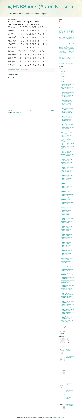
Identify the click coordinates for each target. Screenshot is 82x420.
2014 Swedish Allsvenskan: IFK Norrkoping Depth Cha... (67, 96)
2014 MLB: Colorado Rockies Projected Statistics (66, 235)
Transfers (72, 59)
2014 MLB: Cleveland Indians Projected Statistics (66, 238)
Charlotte (60, 31)
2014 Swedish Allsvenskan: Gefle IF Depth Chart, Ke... (67, 109)
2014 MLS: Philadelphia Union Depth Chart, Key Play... (66, 289)
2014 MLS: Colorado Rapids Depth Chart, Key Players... (67, 313)
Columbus (60, 33)
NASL (63, 44)
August (62, 76)
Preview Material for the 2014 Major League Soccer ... (67, 267)
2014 (61, 70)
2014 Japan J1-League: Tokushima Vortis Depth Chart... (67, 141)
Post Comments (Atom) (17, 112)
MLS (72, 43)
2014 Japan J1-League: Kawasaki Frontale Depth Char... (67, 157)
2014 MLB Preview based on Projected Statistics (66, 176)
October (62, 73)
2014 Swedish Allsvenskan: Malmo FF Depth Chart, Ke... (67, 90)
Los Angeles (69, 42)
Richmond (65, 53)
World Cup (63, 63)
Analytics (62, 27)
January (62, 327)
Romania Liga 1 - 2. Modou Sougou (69, 350)
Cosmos (64, 33)
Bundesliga (60, 30)
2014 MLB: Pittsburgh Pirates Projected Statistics (66, 200)
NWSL (60, 47)
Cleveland (68, 32)
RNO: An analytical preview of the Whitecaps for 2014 (67, 259)
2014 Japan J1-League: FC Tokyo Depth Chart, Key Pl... (67, 168)
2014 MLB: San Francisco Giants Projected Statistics (67, 195)
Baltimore (72, 27)
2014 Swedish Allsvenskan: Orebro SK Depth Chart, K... (67, 85)
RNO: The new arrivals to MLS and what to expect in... (67, 324)
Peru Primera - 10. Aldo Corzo (69, 377)
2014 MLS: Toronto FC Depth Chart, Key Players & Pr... (66, 273)
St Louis (72, 57)
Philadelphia (66, 48)
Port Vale (64, 49)
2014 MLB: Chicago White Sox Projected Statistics (66, 243)
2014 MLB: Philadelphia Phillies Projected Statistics (67, 203)
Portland (68, 49)
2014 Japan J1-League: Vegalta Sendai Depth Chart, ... (67, 136)
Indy (59, 39)
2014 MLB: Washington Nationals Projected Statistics (67, 179)
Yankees (71, 63)
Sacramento (72, 53)
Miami (61, 43)
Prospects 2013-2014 (71, 52)
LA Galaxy (68, 40)
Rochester (68, 53)
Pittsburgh (70, 48)
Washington (60, 62)
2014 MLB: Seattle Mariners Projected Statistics (66, 192)
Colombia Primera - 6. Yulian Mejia (70, 364)
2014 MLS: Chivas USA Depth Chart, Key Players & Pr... (66, 316)
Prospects (65, 52)
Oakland (64, 47)
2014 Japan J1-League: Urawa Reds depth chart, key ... (66, 139)
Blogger (63, 417)
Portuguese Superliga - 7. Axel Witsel (70, 357)
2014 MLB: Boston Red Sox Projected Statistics (66, 249)
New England (69, 44)
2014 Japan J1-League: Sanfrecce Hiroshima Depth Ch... (67, 147)
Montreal (60, 44)
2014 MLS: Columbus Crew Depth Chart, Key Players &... (67, 310)
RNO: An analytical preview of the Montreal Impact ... (67, 262)
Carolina (68, 30)
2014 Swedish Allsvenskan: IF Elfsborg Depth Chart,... (66, 115)
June (62, 79)
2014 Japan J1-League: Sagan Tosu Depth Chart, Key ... (66, 149)
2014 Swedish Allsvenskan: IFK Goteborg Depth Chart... (67, 99)
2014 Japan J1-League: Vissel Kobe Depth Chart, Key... (66, 131)
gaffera (55, 417)
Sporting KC (68, 57)
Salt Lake (63, 54)
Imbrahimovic (72, 38)
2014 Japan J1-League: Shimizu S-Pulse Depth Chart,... (67, 144)
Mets (59, 43)
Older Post (52, 110)
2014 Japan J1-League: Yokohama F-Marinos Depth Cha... (67, 128)
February (63, 326)
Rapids (60, 53)
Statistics (60, 58)
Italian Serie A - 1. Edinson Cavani (69, 371)
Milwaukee (64, 43)
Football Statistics (62, 37)
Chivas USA (61, 32)
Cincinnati (65, 32)
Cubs (71, 33)
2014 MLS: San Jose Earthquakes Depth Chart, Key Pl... (67, 281)
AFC (59, 27)
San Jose (64, 56)
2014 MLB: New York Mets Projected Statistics (66, 211)
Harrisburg (60, 38)
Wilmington (60, 63)
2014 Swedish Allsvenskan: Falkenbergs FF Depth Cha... (67, 112)
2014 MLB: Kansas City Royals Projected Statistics (66, 227)
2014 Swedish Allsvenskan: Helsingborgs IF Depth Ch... (66, 101)
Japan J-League (66, 39)
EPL (63, 36)
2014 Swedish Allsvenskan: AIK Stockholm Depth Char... (67, 125)
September (63, 74)
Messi (73, 42)
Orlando (60, 48)
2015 (61, 68)
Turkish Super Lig (62, 60)
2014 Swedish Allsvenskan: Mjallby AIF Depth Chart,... (67, 88)
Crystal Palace (67, 33)
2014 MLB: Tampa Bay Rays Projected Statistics (66, 187)
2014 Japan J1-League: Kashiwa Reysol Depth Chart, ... (67, 160)
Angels (65, 27)
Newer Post (10, 110)
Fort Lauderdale (69, 37)
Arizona (67, 27)
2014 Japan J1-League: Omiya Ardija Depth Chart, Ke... (66, 152)
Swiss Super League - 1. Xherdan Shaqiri (70, 405)
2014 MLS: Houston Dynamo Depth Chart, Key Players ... (67, 302)
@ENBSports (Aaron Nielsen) (40, 6)
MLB (70, 43)
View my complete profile (63, 22)
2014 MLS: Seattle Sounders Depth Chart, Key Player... (67, 278)
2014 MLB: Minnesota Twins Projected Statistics (66, 214)
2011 (61, 333)
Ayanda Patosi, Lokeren (68, 398)
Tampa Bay (64, 59)
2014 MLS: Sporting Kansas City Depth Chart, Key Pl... (67, 275)
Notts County (72, 46)
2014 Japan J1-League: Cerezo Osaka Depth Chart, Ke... (67, 171)
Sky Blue (63, 57)
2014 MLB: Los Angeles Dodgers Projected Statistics (67, 222)
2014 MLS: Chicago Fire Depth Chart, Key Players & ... (66, 318)
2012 (61, 331)
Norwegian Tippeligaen (65, 46)
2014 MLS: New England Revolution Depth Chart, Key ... (67, 294)
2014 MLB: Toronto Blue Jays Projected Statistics (66, 182)
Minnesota (67, 43)
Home (31, 110)
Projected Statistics (66, 51)
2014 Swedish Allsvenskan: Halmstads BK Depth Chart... (67, 104)
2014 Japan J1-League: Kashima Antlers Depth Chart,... (67, 163)
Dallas (73, 33)
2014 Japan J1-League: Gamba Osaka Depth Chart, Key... (67, 165)
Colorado (72, 32)
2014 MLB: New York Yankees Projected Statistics (66, 208)
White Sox (72, 62)
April (62, 81)
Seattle (67, 56)
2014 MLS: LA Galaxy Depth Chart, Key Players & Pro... (67, 299)
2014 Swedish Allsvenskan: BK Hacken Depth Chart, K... (66, 107)
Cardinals (64, 30)
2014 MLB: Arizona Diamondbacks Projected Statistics (67, 257)
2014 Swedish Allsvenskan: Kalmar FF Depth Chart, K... (67, 93)
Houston (68, 38)
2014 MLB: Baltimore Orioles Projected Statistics (66, 251)
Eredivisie (66, 36)
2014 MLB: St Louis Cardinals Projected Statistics (66, 190)
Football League (71, 36)
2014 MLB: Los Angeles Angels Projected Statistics (67, 224)
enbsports (62, 21)
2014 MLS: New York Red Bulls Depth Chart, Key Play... (67, 291)
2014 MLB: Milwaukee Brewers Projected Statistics (66, 216)
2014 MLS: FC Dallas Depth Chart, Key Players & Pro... (67, 305)
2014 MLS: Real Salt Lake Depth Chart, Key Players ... (67, 283)
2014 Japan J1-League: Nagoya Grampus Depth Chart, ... (67, 155)
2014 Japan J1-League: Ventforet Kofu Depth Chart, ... (67, 133)
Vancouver (72, 60)
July (62, 78)
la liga (73, 40)
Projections (60, 52)
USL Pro (68, 60)
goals (73, 37)
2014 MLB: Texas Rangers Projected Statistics (66, 184)
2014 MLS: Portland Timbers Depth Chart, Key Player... (67, 286)
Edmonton (60, 36)
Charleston (72, 30)
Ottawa (62, 48)
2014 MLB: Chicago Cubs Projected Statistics (65, 246)
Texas (67, 59)
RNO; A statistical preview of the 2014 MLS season (67, 321)
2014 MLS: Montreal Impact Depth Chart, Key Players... (67, 297)
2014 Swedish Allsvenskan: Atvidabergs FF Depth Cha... (67, 123)
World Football (68, 63)
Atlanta (70, 27)
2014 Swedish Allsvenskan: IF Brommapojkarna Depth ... (66, 120)
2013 (61, 329)
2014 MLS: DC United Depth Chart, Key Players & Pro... (67, 308)
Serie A (70, 56)
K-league (70, 39)
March (62, 83)
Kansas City (63, 40)
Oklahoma (67, 47)
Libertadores (61, 42)
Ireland (61, 39)
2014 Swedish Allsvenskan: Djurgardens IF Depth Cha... (66, 117)
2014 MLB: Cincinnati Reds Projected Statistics (66, 240)
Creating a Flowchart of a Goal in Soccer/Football (69, 339)
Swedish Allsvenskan (66, 58)
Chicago (63, 31)
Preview (72, 49)
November (63, 71)
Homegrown (64, 38)
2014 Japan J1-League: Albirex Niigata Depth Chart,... (66, 173)
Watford (64, 62)
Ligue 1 (65, 42)
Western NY (68, 62)
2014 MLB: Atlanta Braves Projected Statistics (66, 254)
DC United (64, 34)
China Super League (70, 31)
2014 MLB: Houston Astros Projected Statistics (66, 230)
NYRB (62, 47)
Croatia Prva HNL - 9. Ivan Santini (70, 384)
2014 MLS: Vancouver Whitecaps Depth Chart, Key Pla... (67, 270)
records (62, 53)
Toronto (69, 59)
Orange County (72, 47)
